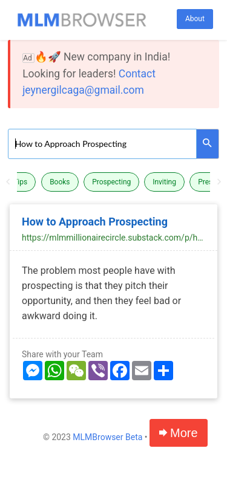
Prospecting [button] (111, 182)
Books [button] (60, 182)
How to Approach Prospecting (95, 221)
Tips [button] (20, 182)
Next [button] (219, 182)
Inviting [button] (164, 182)
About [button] (195, 19)
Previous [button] (8, 182)
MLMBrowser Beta (107, 437)
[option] (114, 182)
